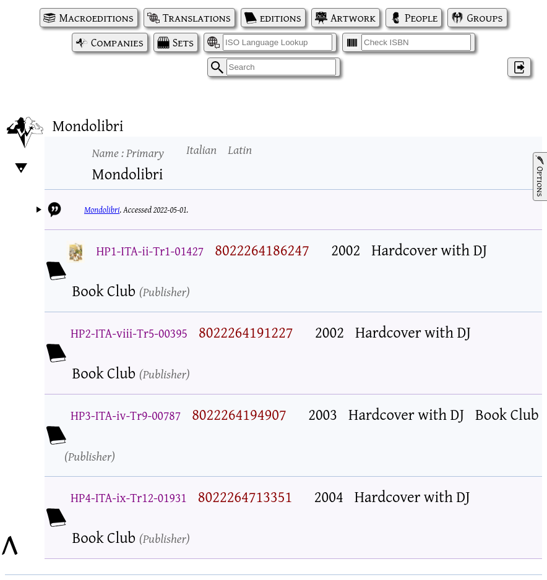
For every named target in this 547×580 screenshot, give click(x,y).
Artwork (353, 17)
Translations (197, 17)
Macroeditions (96, 17)
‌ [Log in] (519, 67)
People (421, 17)
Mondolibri (101, 209)
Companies (117, 42)
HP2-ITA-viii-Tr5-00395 (129, 333)
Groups (484, 17)
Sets (183, 42)
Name (128, 152)
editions (280, 17)
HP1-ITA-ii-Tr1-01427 (150, 251)
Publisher (164, 292)
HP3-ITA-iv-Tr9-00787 (126, 415)
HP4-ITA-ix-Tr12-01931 (129, 497)
